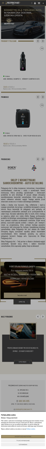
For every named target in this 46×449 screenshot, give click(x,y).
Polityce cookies (30, 429)
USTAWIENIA (23, 444)
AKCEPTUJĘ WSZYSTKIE (23, 436)
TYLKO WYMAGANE (23, 440)
